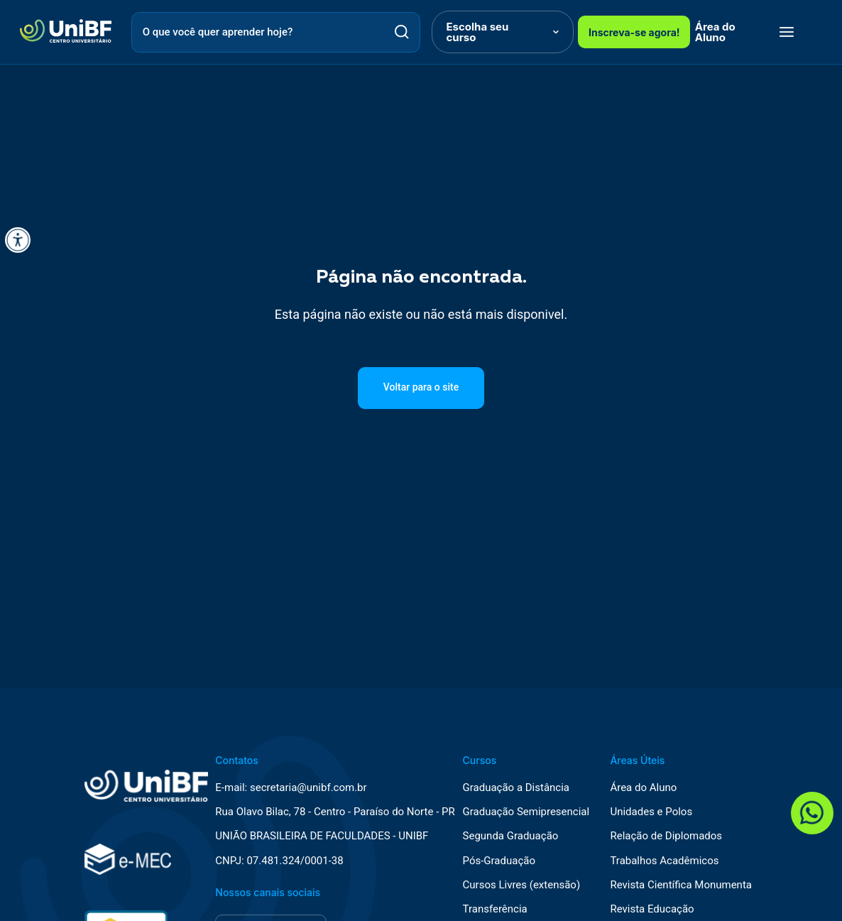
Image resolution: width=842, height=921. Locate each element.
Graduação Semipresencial (526, 812)
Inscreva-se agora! (634, 32)
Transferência (495, 909)
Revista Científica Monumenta (681, 885)
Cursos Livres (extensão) (522, 885)
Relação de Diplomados (666, 836)
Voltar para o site (421, 387)
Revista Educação (652, 909)
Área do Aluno (715, 32)
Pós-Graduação (499, 861)
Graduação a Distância (516, 788)
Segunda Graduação (511, 836)
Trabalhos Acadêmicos (664, 861)
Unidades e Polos (651, 812)
